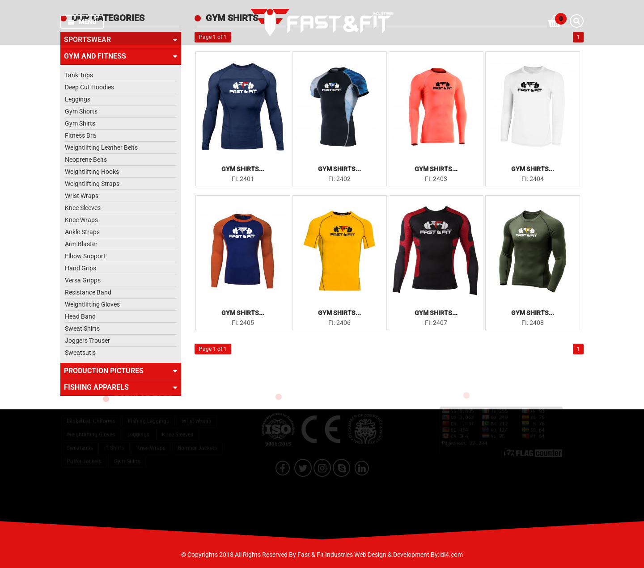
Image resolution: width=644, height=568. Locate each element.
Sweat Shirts (82, 328)
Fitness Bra (80, 135)
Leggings (77, 99)
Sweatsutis (80, 352)
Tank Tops (79, 75)
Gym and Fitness (121, 56)
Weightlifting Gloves (92, 304)
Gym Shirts (80, 123)
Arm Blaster (81, 244)
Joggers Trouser (87, 340)
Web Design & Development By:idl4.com (408, 554)
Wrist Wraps (81, 195)
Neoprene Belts (86, 159)
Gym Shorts (81, 111)
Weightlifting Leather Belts (101, 147)
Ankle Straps (82, 232)
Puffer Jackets (84, 456)
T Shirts (115, 442)
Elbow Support (85, 256)
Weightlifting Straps (92, 183)
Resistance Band (88, 292)
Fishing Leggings (148, 415)
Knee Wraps (81, 219)
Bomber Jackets (197, 442)
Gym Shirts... (242, 169)
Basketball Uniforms (91, 415)
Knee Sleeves (83, 207)
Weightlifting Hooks (92, 171)
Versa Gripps (83, 280)
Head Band (80, 316)
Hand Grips (80, 268)
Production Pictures (121, 370)
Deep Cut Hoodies (89, 87)
